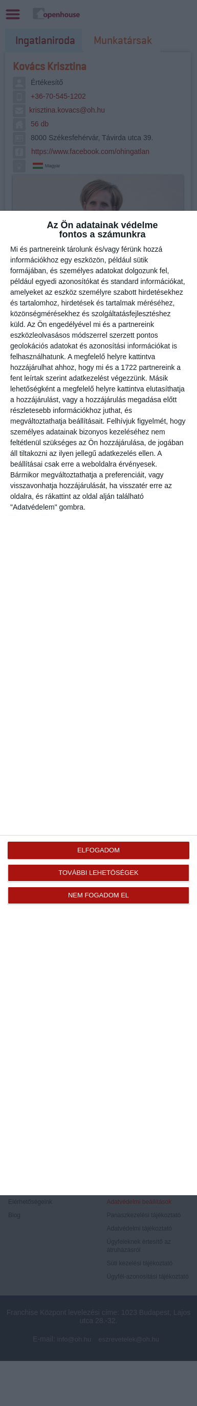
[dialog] (98, 703)
